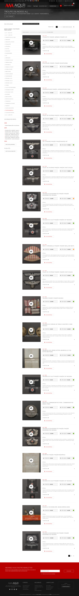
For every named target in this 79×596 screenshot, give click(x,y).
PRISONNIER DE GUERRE (9, 89)
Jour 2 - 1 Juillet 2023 (35, 13)
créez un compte (35, 48)
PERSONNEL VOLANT (8, 82)
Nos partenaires (26, 589)
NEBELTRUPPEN (8, 71)
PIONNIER (7, 85)
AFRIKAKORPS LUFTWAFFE (9, 41)
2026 (12, 123)
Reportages (35, 6)
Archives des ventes (38, 590)
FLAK (6, 55)
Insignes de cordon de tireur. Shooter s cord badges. (57, 324)
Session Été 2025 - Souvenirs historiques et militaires (14, 138)
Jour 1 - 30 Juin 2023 (8, 32)
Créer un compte (70, 0)
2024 (12, 141)
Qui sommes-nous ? (26, 585)
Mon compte (48, 585)
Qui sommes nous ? (43, 6)
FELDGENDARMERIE (8, 53)
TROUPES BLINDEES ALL (9, 110)
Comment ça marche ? (38, 585)
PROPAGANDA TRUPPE (9, 92)
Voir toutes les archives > (10, 144)
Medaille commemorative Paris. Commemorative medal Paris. (58, 403)
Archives (30, 6)
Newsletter (53, 0)
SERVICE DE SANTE (8, 96)
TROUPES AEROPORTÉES (9, 108)
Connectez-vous (28, 48)
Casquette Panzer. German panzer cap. (55, 37)
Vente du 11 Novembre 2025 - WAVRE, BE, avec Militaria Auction (16, 133)
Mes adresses (48, 589)
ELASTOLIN (7, 48)
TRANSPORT (7, 105)
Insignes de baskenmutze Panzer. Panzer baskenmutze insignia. (56, 194)
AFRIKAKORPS (7, 39)
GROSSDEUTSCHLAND (9, 60)
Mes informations (49, 588)
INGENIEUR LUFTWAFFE (9, 67)
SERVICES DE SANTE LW (9, 98)
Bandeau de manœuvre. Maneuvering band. (56, 507)
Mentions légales (26, 586)
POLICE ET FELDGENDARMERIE (10, 87)
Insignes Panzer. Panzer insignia (53, 298)
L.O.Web (50, 594)
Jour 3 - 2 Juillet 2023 (8, 114)
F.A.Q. (36, 589)
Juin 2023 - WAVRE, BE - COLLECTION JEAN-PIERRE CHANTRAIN (19, 13)
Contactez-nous (53, 6)
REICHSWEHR (7, 94)
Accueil (5, 13)
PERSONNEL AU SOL (8, 78)
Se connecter (60, 0)
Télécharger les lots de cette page (31, 23)
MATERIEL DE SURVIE (8, 69)
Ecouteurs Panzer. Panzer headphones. (55, 63)
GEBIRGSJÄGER (7, 57)
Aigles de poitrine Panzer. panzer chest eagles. (58, 167)
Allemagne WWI (8, 44)
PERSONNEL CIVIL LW (8, 80)
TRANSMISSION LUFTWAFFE (10, 103)
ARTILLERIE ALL (7, 46)
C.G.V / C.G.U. (25, 588)
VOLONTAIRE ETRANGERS (9, 112)
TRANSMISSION (7, 101)
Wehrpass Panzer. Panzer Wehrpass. (54, 454)
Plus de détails (48, 53)
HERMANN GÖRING (8, 62)
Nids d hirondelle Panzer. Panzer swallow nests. (58, 246)
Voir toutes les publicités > (10, 151)
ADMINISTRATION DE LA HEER (10, 37)
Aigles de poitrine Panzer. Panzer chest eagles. (58, 115)
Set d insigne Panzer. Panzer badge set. (55, 141)
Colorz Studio (38, 594)
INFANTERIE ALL (8, 64)
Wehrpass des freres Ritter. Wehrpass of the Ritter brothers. (57, 351)
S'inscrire (69, 571)
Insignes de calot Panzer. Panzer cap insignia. (57, 220)
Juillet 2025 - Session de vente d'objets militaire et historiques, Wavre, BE (17, 136)
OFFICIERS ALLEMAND (9, 73)
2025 (12, 128)
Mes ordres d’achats (49, 586)
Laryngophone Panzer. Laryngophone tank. (56, 89)
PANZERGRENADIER (8, 76)
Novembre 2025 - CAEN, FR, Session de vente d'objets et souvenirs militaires (18, 131)
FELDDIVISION (7, 51)
